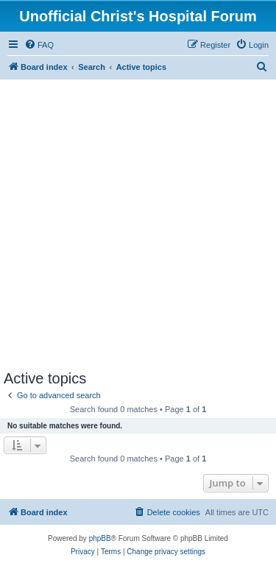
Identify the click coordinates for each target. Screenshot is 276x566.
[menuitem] (39, 45)
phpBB (100, 538)
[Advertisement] (138, 225)
